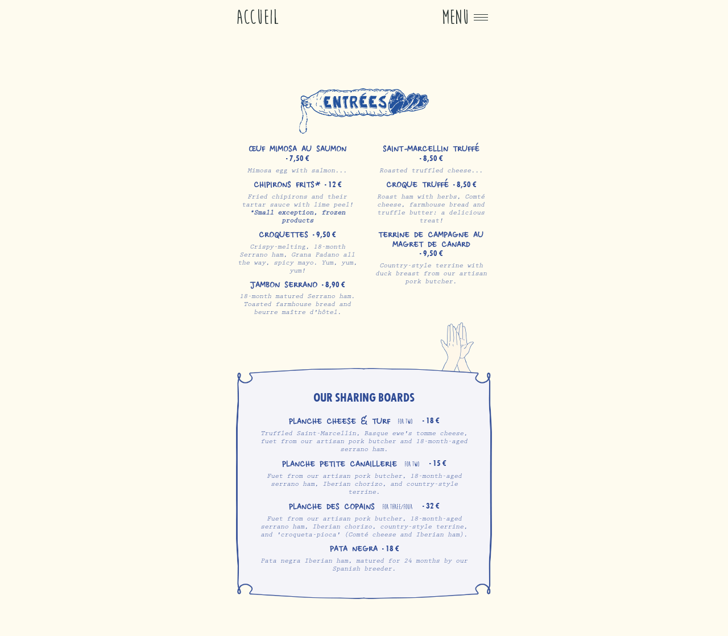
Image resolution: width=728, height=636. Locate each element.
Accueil (257, 17)
